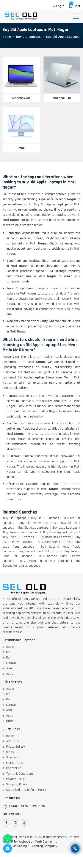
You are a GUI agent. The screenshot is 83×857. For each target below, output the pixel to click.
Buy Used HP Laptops (18, 537)
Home (7, 37)
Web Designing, (46, 842)
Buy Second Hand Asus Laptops (41, 563)
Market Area (14, 763)
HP (8, 652)
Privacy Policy (15, 779)
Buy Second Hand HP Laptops (39, 551)
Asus (9, 674)
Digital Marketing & (16, 846)
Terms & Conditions (20, 774)
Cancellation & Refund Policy (26, 790)
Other (10, 721)
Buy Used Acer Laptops (54, 542)
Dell (8, 657)
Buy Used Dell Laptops (55, 537)
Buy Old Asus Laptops (33, 527)
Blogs (10, 752)
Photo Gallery (15, 747)
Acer (9, 668)
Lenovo (11, 663)
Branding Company (44, 846)
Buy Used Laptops (65, 527)
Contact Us (14, 768)
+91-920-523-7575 (32, 806)
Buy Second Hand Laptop (21, 532)
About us (12, 741)
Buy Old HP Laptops (45, 518)
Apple (10, 647)
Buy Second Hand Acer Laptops (44, 561)
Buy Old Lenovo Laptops (37, 523)
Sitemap (12, 757)
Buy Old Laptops (28, 37)
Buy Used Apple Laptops (60, 532)
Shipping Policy (16, 784)
